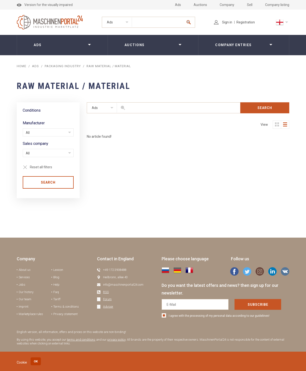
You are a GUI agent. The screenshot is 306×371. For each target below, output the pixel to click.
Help (56, 284)
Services (24, 277)
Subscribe (258, 304)
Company (227, 5)
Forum (107, 299)
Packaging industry (63, 66)
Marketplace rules (31, 314)
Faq (56, 292)
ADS (35, 66)
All (28, 133)
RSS (106, 292)
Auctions (200, 5)
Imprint (23, 306)
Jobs (22, 284)
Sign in (223, 22)
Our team (25, 299)
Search (48, 182)
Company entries (233, 45)
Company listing (277, 5)
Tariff (56, 299)
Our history (26, 292)
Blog (56, 277)
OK (36, 361)
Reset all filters (41, 167)
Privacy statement (65, 314)
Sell (249, 5)
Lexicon (58, 270)
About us (25, 270)
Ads (178, 5)
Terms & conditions (66, 306)
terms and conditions (81, 339)
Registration (245, 22)
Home (21, 66)
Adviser (108, 306)
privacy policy (116, 339)
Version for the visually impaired (45, 5)
